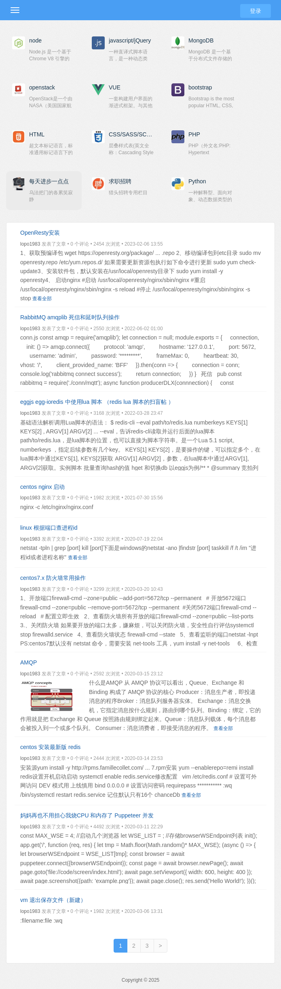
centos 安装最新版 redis (50, 747)
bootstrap (200, 87)
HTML (36, 134)
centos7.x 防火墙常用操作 (53, 578)
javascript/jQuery (130, 40)
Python (197, 181)
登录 (255, 11)
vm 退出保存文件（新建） (53, 900)
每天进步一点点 (49, 181)
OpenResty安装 (40, 232)
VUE (114, 87)
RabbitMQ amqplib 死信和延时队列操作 (70, 317)
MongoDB (200, 40)
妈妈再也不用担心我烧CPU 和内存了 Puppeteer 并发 (87, 815)
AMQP (28, 662)
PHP (194, 134)
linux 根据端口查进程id (49, 527)
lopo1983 (30, 244)
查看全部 (42, 298)
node (35, 40)
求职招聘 (120, 181)
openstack (42, 87)
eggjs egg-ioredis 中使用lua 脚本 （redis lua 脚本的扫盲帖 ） (97, 402)
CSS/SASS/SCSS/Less (132, 134)
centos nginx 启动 (42, 487)
